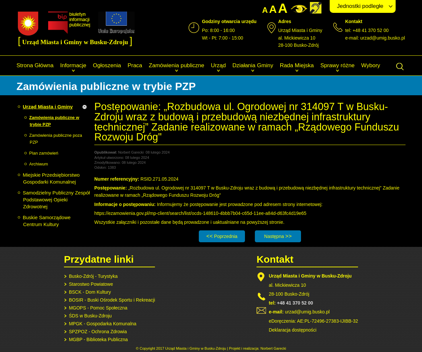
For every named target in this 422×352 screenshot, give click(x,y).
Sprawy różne (337, 65)
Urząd (218, 65)
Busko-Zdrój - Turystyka (93, 276)
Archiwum (38, 163)
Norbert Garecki (273, 348)
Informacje (73, 65)
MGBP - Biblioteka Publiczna (98, 339)
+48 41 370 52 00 (295, 303)
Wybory (370, 65)
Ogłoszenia (107, 65)
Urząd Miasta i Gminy (48, 106)
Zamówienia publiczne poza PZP (55, 139)
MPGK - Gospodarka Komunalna (102, 323)
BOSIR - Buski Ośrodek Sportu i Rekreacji (112, 300)
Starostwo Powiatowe (91, 284)
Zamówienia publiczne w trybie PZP (54, 121)
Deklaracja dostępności (292, 330)
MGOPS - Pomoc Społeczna (98, 307)
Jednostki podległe (360, 6)
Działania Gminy (252, 65)
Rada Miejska (297, 65)
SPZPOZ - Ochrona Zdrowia (98, 331)
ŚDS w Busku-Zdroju (90, 315)
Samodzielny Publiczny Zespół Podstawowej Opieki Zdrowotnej (56, 199)
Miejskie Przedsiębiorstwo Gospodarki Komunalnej (51, 178)
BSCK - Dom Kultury (90, 292)
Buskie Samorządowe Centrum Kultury (47, 221)
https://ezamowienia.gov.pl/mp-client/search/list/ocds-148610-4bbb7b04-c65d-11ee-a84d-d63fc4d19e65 (200, 213)
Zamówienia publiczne (176, 65)
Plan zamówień (43, 153)
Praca (135, 65)
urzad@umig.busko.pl (382, 38)
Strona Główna (34, 65)
